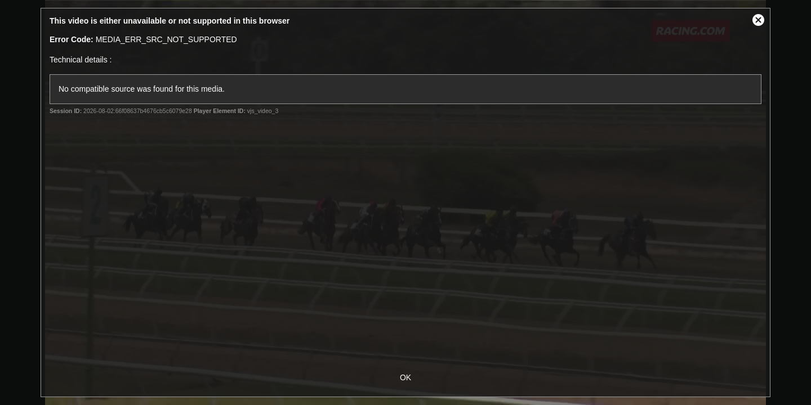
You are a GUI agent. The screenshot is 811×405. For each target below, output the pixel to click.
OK (405, 377)
